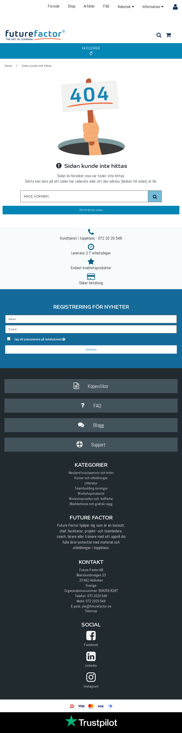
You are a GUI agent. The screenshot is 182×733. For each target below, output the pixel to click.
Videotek (126, 6)
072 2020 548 (97, 595)
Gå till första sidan (91, 210)
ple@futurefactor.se (96, 606)
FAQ (106, 6)
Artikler (89, 6)
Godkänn (91, 349)
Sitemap (91, 611)
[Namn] (91, 318)
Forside (54, 6)
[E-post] (91, 328)
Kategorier (91, 50)
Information (153, 6)
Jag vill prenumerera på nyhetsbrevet (52, 338)
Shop (71, 6)
